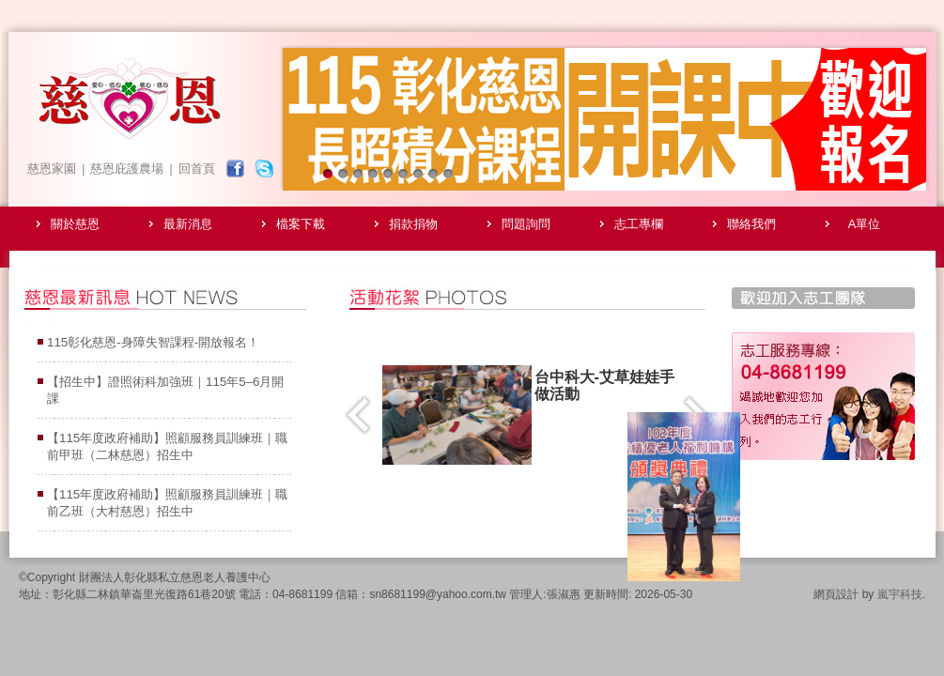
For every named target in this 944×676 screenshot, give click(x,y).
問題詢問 (526, 224)
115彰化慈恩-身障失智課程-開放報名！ (153, 342)
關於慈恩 (75, 224)
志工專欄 (638, 224)
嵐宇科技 (899, 594)
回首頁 (196, 168)
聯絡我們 (751, 224)
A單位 (864, 224)
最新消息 (187, 224)
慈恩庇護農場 (126, 168)
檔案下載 (300, 224)
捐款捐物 (413, 224)
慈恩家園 (51, 168)
